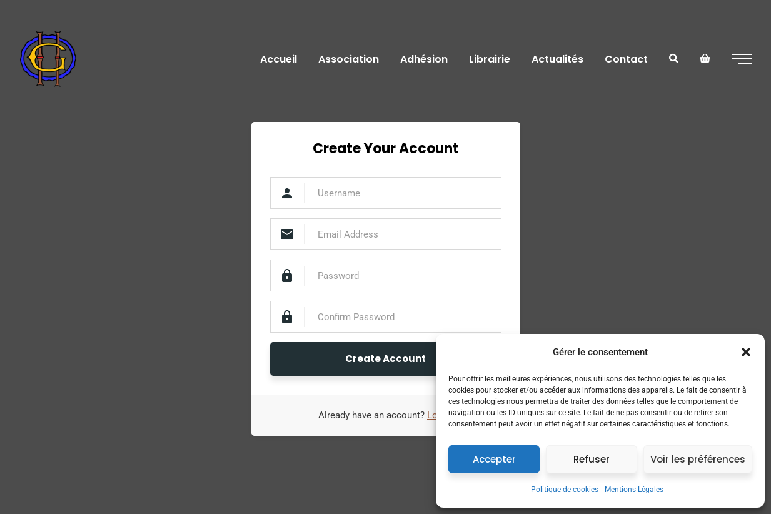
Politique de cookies (564, 489)
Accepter (494, 459)
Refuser (591, 459)
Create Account (385, 358)
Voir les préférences (697, 459)
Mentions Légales (634, 489)
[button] (746, 352)
